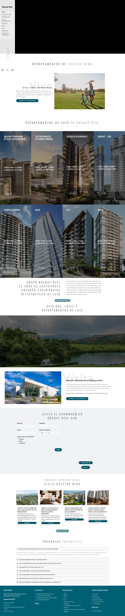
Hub (3, 28)
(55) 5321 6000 (46, 596)
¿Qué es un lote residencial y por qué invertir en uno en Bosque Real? (27, 510)
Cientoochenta (69, 601)
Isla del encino (97, 600)
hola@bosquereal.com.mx (45, 594)
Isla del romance (98, 601)
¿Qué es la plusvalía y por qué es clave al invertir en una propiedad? (73, 510)
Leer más (27, 523)
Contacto (5, 31)
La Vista (95, 594)
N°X (65, 598)
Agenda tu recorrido (5, 34)
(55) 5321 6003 (44, 600)
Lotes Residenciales (6, 20)
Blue (65, 594)
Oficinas (4, 23)
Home (3, 12)
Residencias (6, 17)
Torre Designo (97, 611)
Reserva (95, 596)
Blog (3, 26)
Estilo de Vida (6, 14)
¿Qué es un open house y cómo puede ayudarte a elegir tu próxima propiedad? (50, 511)
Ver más (10, 194)
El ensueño (96, 603)
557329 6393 (53, 598)
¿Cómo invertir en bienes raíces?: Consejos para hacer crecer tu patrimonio (97, 510)
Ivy (65, 600)
